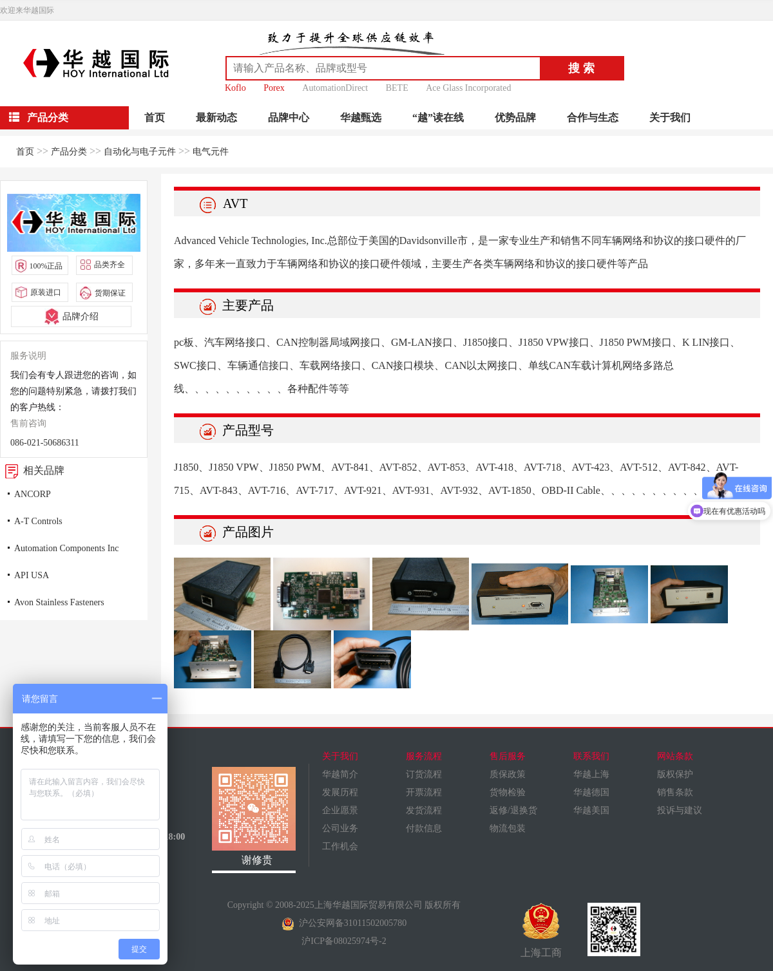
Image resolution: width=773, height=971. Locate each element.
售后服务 (508, 756)
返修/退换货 (513, 810)
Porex (274, 88)
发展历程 (340, 792)
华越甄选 (360, 117)
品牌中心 (288, 117)
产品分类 (69, 151)
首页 (154, 117)
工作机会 (340, 846)
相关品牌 (32, 470)
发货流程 (424, 810)
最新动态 (216, 117)
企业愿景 (340, 810)
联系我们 (591, 756)
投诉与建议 (679, 810)
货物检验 (508, 792)
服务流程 (424, 756)
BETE (397, 88)
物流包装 (508, 828)
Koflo (235, 88)
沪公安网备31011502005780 (344, 923)
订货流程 (424, 774)
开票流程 (424, 792)
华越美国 (591, 810)
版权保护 (675, 774)
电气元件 (211, 151)
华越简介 (340, 774)
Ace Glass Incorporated (468, 88)
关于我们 (670, 117)
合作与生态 (592, 117)
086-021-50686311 (44, 443)
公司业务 (340, 828)
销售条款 (675, 792)
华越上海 (591, 774)
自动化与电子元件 (140, 151)
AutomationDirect (335, 88)
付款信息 (424, 828)
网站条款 (675, 756)
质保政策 (508, 774)
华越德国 (591, 792)
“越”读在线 (438, 117)
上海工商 (541, 930)
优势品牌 (515, 117)
